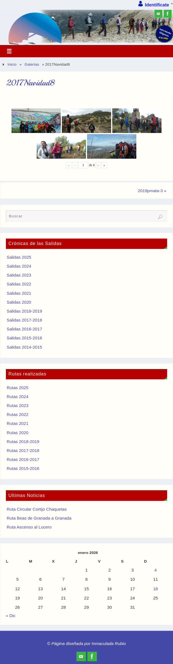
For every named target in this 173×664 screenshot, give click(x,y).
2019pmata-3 (152, 190)
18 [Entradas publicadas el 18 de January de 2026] (155, 588)
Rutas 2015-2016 (23, 468)
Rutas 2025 (18, 387)
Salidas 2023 (19, 275)
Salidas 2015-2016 (24, 337)
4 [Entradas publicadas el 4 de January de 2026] (155, 570)
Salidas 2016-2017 (24, 329)
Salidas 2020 (19, 302)
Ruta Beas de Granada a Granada (39, 518)
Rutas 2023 (18, 405)
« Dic (11, 615)
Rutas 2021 (18, 423)
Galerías (32, 64)
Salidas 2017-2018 (24, 320)
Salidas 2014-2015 (24, 347)
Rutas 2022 (18, 414)
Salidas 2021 (19, 293)
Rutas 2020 (18, 432)
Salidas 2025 (19, 257)
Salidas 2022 (19, 284)
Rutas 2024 (18, 396)
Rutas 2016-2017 (23, 459)
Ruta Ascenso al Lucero (29, 527)
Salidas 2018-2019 (24, 311)
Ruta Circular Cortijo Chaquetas (37, 509)
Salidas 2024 (19, 266)
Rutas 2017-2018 (23, 450)
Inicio (12, 64)
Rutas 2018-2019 (23, 441)
